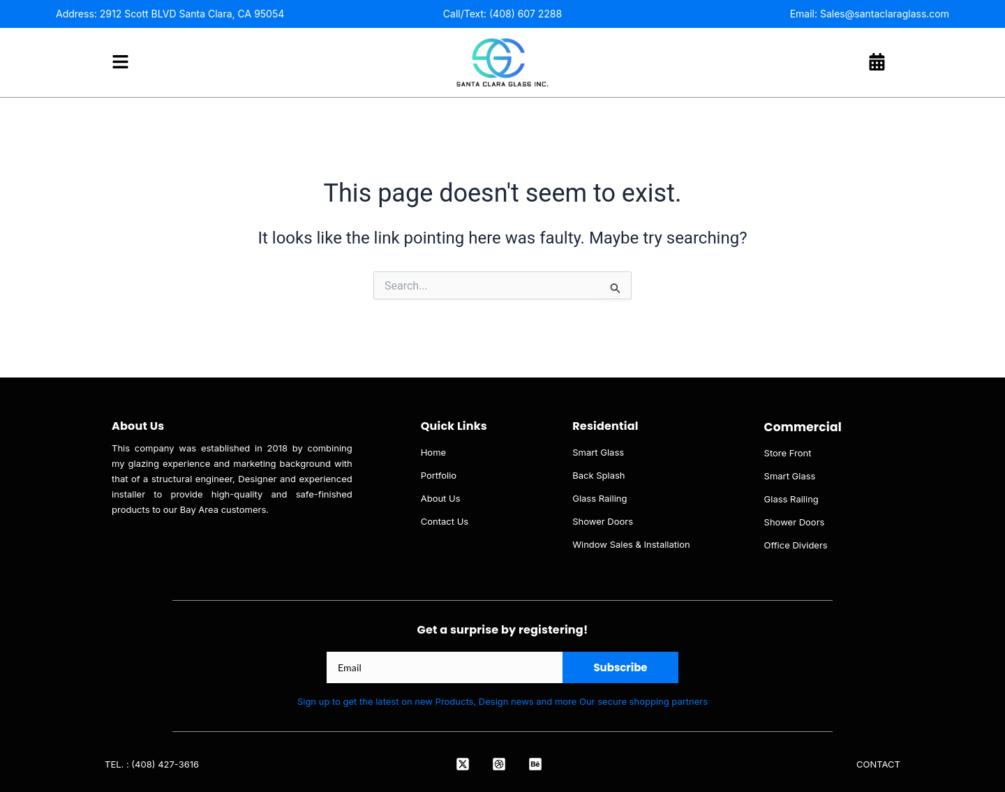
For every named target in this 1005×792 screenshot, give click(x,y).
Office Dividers (796, 545)
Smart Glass (598, 452)
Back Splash (598, 475)
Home (433, 452)
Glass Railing (599, 498)
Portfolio (438, 475)
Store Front (788, 452)
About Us (441, 498)
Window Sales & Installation (631, 544)
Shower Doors (602, 521)
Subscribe (620, 667)
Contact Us (444, 521)
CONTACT (878, 764)
